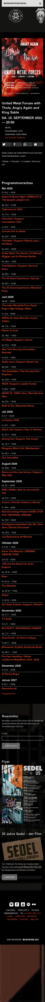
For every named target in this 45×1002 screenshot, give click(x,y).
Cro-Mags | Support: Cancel (17, 339)
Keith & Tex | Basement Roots (18, 405)
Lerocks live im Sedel (13, 231)
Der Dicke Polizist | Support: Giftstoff (22, 604)
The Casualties (10, 457)
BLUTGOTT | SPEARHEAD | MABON (21, 628)
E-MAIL (9, 916)
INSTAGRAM (12, 919)
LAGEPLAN (20, 916)
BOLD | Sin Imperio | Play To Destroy (22, 429)
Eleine (5, 595)
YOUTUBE (24, 919)
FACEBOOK (32, 916)
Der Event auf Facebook (15, 137)
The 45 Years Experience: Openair (20, 278)
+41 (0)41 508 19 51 (32, 913)
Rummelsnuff (9, 688)
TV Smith (7, 618)
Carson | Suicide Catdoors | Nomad (21, 502)
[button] (7, 144)
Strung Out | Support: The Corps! (20, 438)
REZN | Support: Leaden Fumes (19, 383)
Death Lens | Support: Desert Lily (20, 361)
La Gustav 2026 (10, 420)
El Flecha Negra (10, 674)
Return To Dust (10, 330)
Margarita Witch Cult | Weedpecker (20, 448)
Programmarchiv (8, 693)
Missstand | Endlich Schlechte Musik (22, 647)
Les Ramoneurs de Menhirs (17, 536)
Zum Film (9, 877)
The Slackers (9, 585)
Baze (4, 576)
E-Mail (4, 733)
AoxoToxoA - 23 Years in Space (19, 637)
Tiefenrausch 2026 (12, 209)
